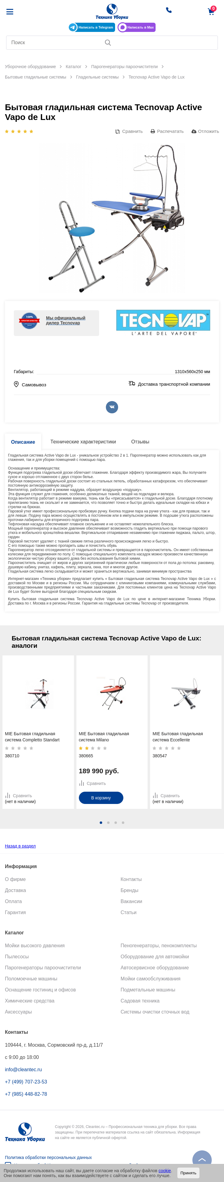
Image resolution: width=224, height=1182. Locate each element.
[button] (101, 822)
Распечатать (170, 131)
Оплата (13, 901)
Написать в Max (140, 27)
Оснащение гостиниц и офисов (40, 989)
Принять (188, 1173)
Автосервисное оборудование (155, 967)
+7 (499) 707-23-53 (26, 1081)
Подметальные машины (148, 989)
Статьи (129, 912)
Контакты (131, 879)
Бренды (129, 890)
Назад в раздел (20, 846)
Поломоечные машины (31, 978)
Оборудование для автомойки (155, 956)
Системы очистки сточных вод (155, 1011)
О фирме (15, 879)
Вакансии (131, 901)
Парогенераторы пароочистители (43, 967)
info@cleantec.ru (23, 1069)
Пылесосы (17, 956)
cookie (165, 1170)
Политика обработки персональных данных (48, 1157)
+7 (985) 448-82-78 (26, 1094)
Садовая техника (140, 1000)
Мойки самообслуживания (150, 978)
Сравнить (132, 131)
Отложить (208, 131)
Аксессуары (18, 1011)
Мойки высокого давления (35, 945)
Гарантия (15, 912)
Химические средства (29, 1000)
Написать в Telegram (96, 27)
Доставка (15, 890)
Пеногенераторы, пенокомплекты (159, 945)
